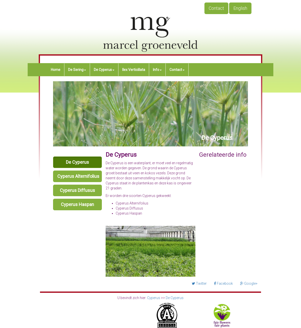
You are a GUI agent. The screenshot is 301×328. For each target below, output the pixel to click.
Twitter (199, 283)
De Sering (77, 70)
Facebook (223, 283)
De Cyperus (104, 70)
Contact (216, 8)
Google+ (249, 283)
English (240, 8)
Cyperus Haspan (77, 204)
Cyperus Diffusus (77, 190)
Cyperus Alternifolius (78, 176)
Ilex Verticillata (133, 70)
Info (157, 70)
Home (55, 70)
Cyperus (153, 298)
